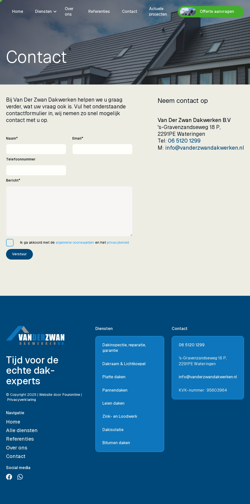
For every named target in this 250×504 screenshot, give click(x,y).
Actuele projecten (158, 11)
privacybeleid (118, 242)
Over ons (69, 11)
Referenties (99, 11)
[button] (44, 11)
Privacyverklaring (21, 400)
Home (17, 11)
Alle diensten (22, 430)
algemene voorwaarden (75, 242)
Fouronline (71, 395)
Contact (129, 11)
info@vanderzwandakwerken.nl (204, 148)
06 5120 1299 (184, 141)
